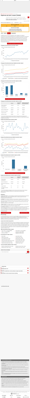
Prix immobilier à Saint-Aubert (6, 238)
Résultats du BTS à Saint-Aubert (20, 247)
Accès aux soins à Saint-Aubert (20, 240)
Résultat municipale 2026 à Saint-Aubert (7, 246)
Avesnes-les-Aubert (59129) (20, 231)
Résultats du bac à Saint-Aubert (6, 247)
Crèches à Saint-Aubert (19, 237)
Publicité (12, 391)
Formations (4, 266)
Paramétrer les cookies (26, 391)
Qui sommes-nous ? (3, 391)
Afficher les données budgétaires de (6, 22)
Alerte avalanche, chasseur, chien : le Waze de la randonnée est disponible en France (12, 379)
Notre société (9, 391)
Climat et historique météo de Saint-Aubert (8, 240)
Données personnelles (21, 391)
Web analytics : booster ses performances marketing (9, 273)
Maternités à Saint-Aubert (19, 238)
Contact (14, 391)
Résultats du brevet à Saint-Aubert (21, 246)
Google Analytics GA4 (4, 268)
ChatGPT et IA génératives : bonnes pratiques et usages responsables (12, 270)
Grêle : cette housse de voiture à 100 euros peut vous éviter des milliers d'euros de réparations (13, 378)
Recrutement (17, 391)
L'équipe (7, 391)
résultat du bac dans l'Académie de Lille (15, 29)
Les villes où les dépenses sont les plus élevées (15, 43)
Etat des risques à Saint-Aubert (20, 239)
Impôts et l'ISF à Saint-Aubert (6, 239)
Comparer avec (16, 22)
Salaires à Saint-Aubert (5, 237)
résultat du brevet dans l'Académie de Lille (15, 30)
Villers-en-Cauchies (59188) (6, 231)
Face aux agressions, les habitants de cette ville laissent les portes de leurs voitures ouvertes (13, 366)
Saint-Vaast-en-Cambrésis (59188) (7, 230)
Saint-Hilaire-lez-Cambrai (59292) (21, 230)
